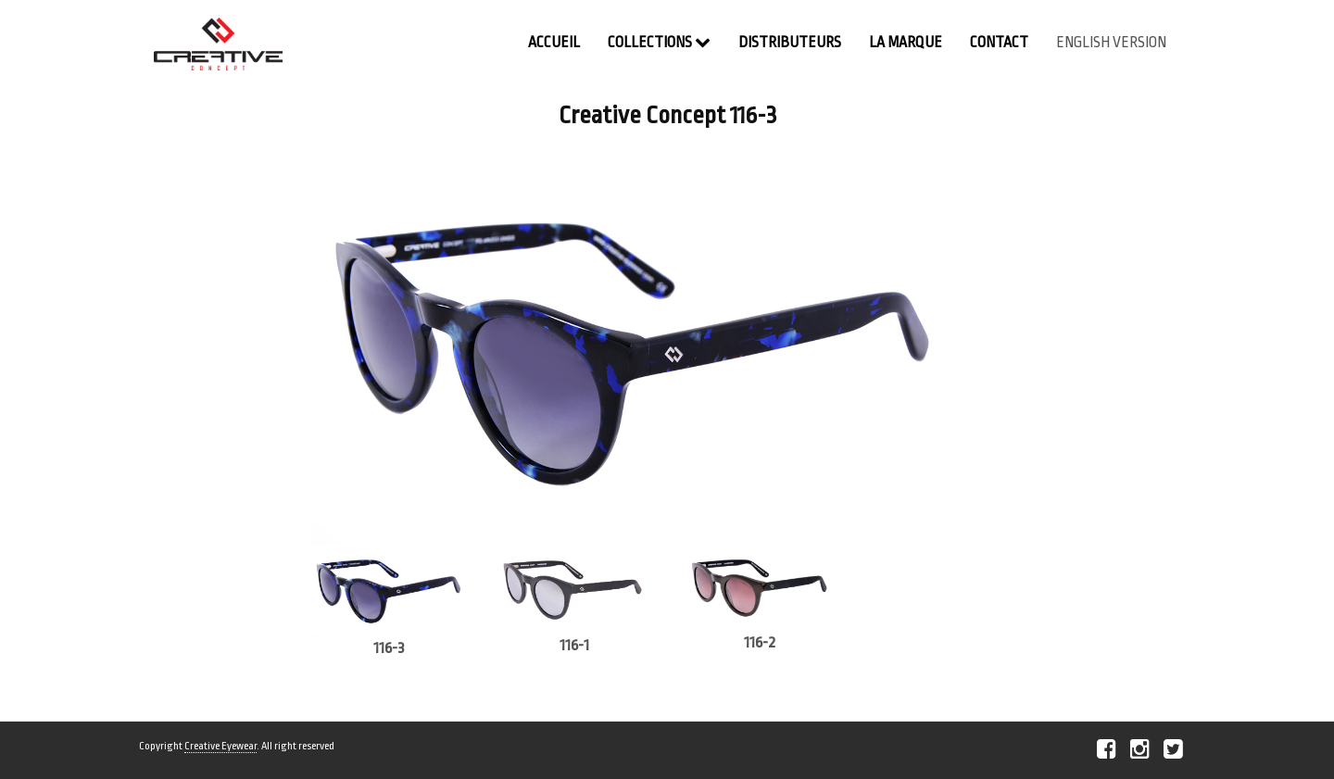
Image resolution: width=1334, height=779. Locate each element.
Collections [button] (659, 42)
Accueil (554, 42)
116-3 (389, 648)
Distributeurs (789, 42)
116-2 (759, 642)
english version (1111, 42)
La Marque (905, 42)
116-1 (574, 645)
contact (999, 42)
